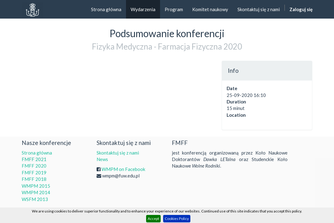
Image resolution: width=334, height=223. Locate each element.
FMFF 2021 (34, 159)
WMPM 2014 (36, 192)
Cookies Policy (177, 218)
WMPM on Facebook (123, 169)
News (102, 159)
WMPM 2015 (36, 186)
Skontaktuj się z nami (118, 152)
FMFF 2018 (34, 179)
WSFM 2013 (35, 199)
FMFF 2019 (34, 172)
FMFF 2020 (34, 165)
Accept (153, 218)
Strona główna (37, 152)
